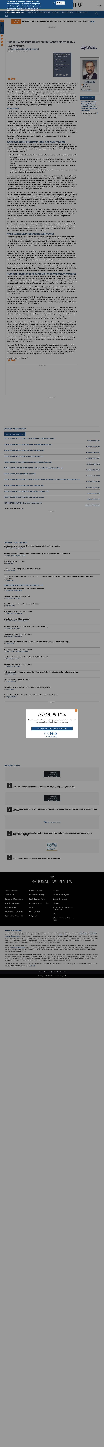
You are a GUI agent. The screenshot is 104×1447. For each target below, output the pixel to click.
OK (54, 3)
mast (50, 733)
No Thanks (60, 3)
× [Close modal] (76, 710)
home (56, 733)
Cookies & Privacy (51, 736)
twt (48, 733)
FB (45, 733)
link (53, 733)
